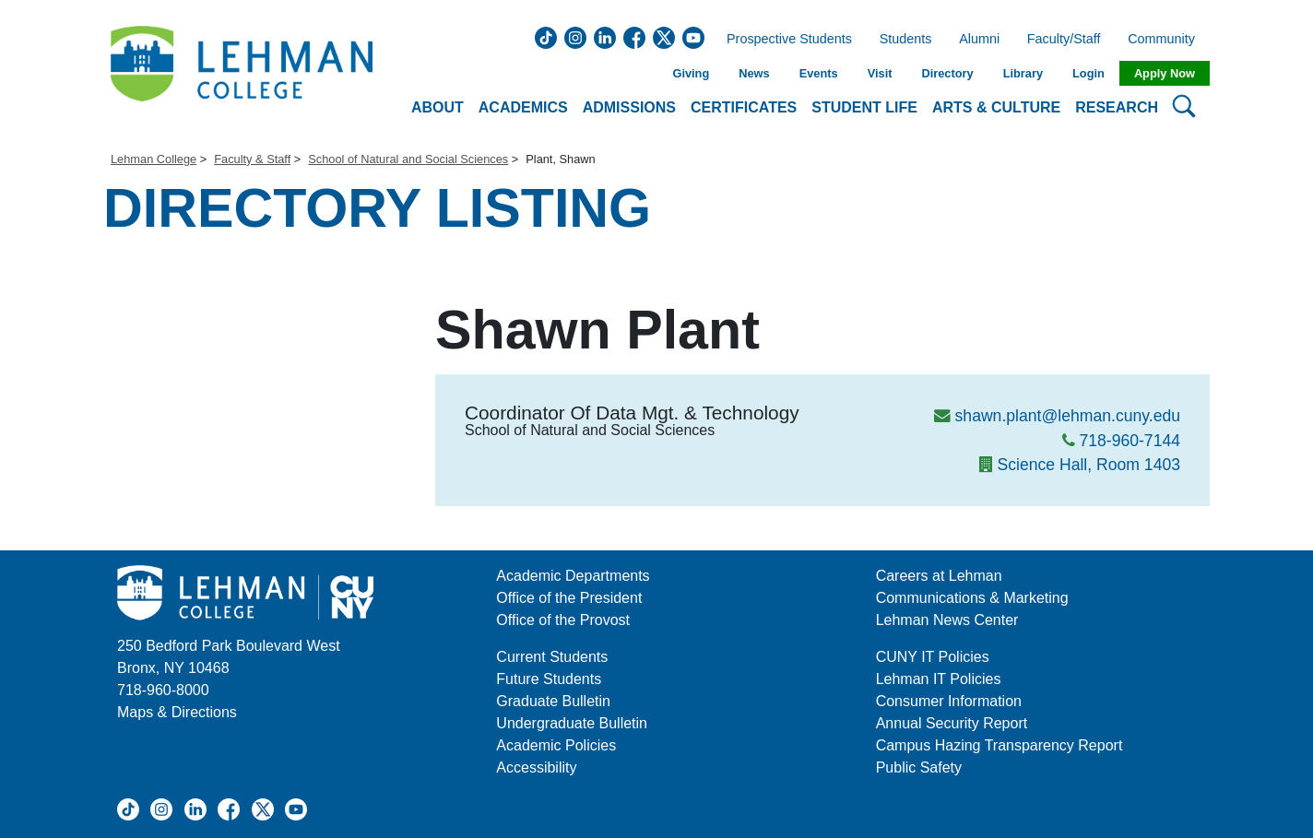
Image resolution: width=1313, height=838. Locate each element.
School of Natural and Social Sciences (408, 159)
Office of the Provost (563, 620)
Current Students (552, 657)
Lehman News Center (947, 620)
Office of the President (569, 598)
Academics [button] (523, 107)
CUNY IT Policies (932, 657)
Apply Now (1164, 73)
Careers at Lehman (939, 576)
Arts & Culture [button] (996, 107)
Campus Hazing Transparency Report (999, 745)
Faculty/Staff (1064, 39)
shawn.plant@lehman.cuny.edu (1067, 416)
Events (818, 73)
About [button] (437, 107)
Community (1167, 39)
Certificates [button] (744, 107)
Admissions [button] (629, 107)
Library (1023, 73)
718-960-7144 (1129, 440)
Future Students (548, 679)
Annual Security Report (952, 723)
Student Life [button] (864, 107)
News (754, 73)
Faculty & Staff (252, 159)
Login (1088, 73)
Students (906, 39)
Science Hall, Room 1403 (1088, 464)
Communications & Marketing (972, 598)
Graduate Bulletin (553, 701)
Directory (947, 73)
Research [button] (1116, 107)
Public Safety (919, 767)
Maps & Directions (177, 712)
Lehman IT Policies (938, 679)
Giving (690, 73)
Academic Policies (556, 745)
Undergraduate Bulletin (571, 723)
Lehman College (153, 159)
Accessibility (536, 767)
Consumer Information (949, 701)
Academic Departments (572, 576)
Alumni (979, 39)
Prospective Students (784, 39)
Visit (880, 73)
